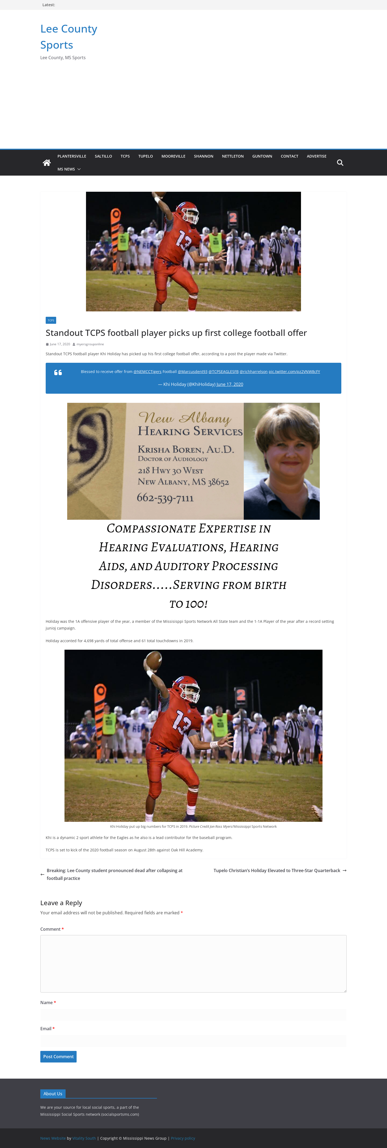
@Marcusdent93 (192, 371)
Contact (289, 156)
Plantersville (72, 156)
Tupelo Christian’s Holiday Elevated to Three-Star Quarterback (280, 870)
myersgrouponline (90, 344)
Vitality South (84, 1138)
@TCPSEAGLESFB (224, 371)
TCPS (125, 156)
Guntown (262, 156)
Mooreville (173, 156)
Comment (52, 929)
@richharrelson (254, 371)
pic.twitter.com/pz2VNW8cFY (294, 371)
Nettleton (233, 156)
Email (47, 1029)
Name (48, 1002)
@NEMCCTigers (148, 371)
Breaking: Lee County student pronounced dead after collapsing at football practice (111, 874)
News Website (53, 1138)
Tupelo (145, 156)
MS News (66, 169)
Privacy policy (183, 1138)
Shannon (203, 156)
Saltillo (103, 156)
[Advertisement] (193, 108)
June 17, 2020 (230, 384)
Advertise (317, 156)
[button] (78, 169)
